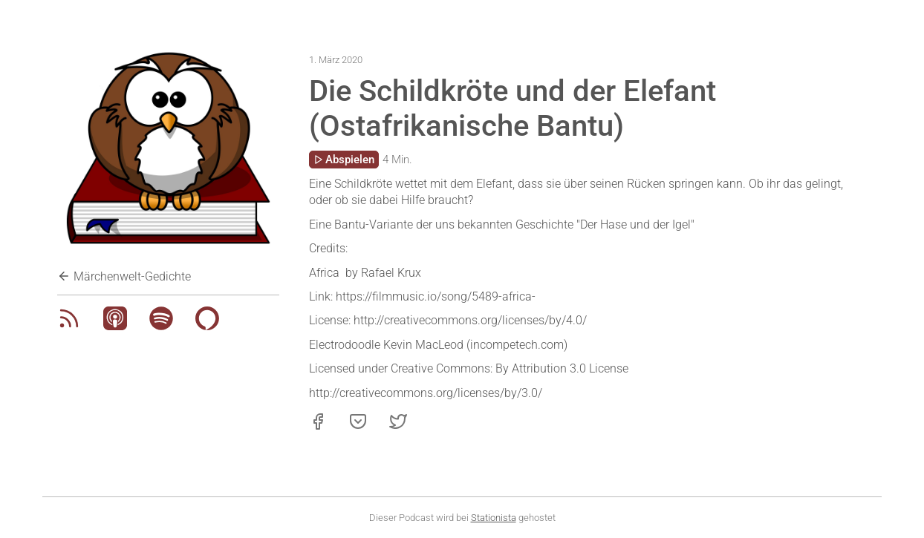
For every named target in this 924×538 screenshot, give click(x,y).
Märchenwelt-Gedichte (124, 276)
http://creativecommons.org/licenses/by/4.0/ (470, 320)
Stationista (493, 517)
